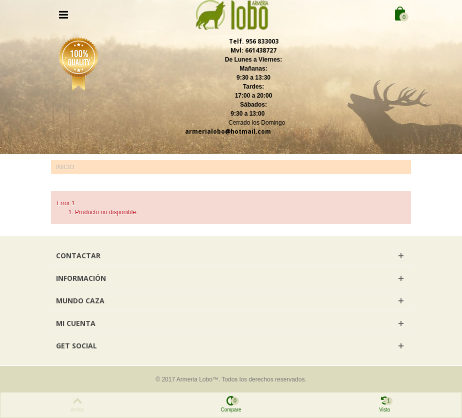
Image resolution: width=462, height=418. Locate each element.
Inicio (65, 167)
